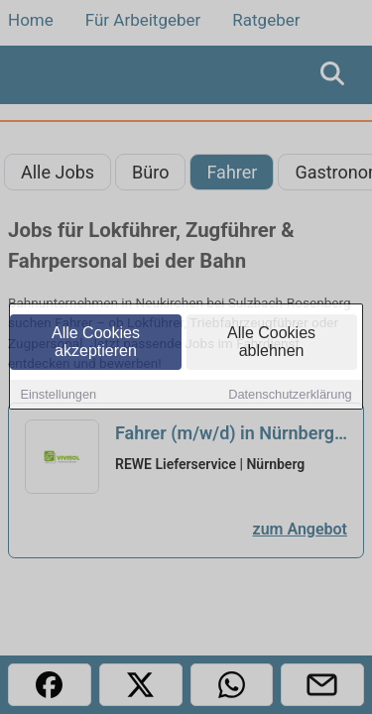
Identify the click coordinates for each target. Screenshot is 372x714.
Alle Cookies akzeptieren (96, 343)
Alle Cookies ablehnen (271, 343)
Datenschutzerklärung (289, 396)
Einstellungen (58, 396)
